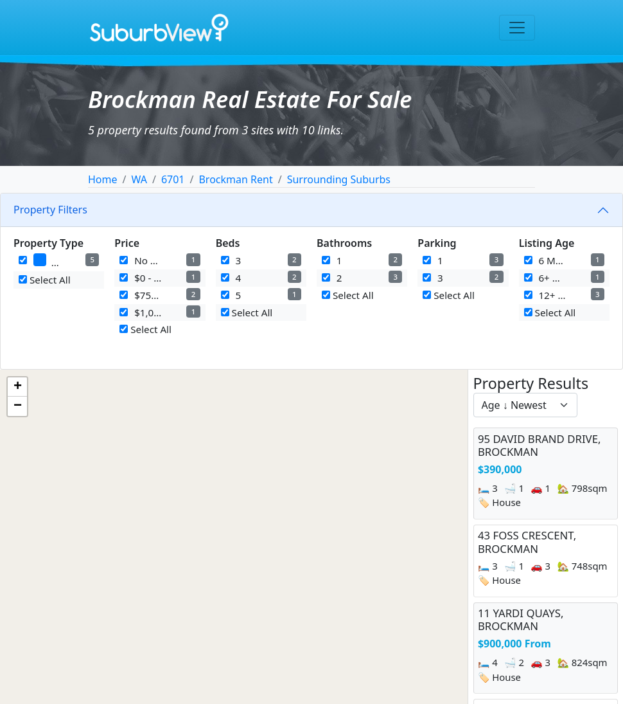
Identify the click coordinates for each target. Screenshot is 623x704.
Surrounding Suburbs (338, 179)
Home (103, 179)
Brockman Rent (235, 179)
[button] (17, 387)
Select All (45, 279)
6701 (173, 179)
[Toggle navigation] (517, 28)
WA (138, 179)
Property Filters (50, 210)
